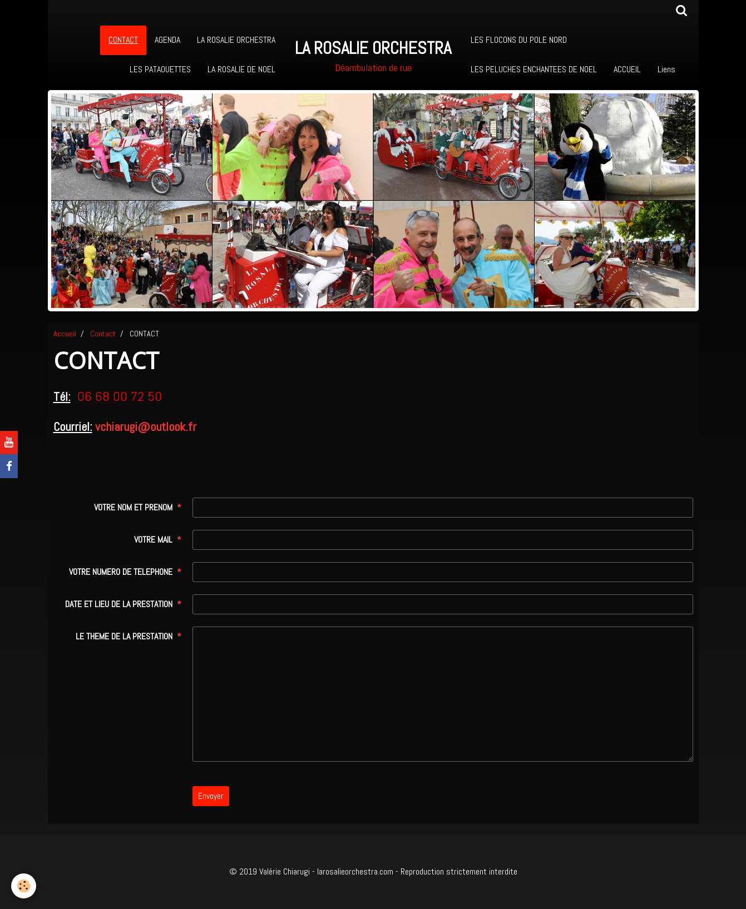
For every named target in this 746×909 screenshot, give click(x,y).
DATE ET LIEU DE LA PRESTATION (118, 604)
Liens (666, 69)
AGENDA (167, 40)
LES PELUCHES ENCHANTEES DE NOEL (534, 69)
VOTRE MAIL (153, 539)
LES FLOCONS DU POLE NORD (519, 40)
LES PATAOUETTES (160, 69)
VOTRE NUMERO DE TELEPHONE (120, 572)
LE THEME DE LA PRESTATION (124, 636)
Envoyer (211, 796)
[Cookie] (23, 885)
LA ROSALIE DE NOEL (241, 69)
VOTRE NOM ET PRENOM (133, 507)
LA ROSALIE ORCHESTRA (236, 40)
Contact (103, 334)
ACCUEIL (627, 69)
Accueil (64, 334)
